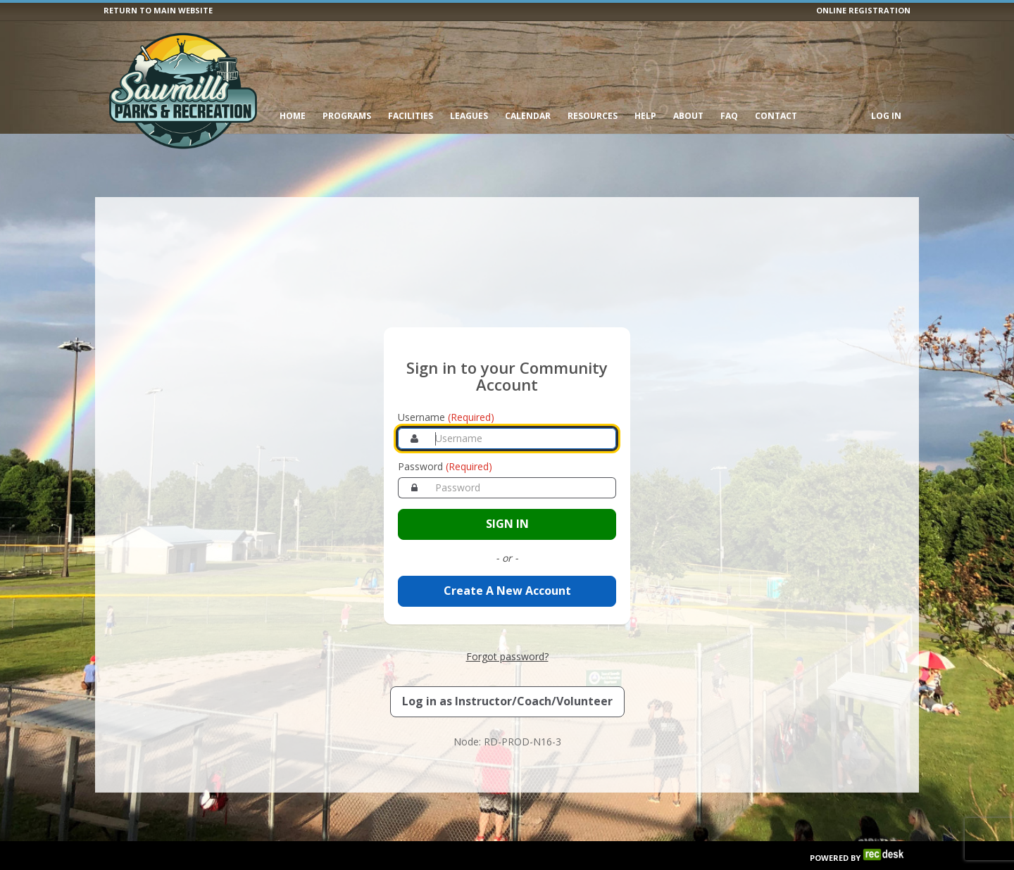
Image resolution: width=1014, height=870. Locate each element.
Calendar (528, 116)
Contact (776, 116)
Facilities (410, 116)
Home (293, 116)
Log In (886, 116)
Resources (593, 116)
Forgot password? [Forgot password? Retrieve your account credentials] (507, 626)
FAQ (729, 116)
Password (445, 437)
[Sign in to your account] (507, 495)
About (688, 116)
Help (645, 116)
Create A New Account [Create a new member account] (507, 561)
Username (446, 388)
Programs (347, 116)
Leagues (469, 116)
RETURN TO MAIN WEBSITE (158, 10)
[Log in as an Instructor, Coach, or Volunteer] (507, 672)
